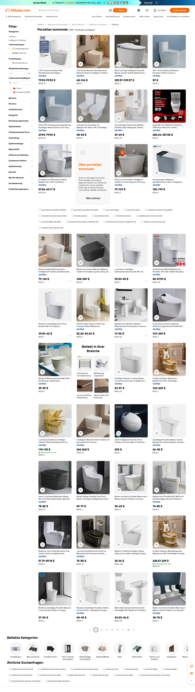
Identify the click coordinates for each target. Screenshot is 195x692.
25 (128, 630)
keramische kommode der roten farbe (154, 675)
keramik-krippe (150, 669)
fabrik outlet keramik (75, 675)
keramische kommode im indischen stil (82, 222)
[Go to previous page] (90, 629)
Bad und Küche (78, 24)
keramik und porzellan (123, 675)
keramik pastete (79, 216)
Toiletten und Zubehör (98, 24)
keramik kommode (100, 216)
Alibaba (40, 24)
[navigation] (20, 327)
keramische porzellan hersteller (52, 210)
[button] (110, 10)
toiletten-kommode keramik (153, 222)
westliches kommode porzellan (149, 216)
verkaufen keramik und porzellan (159, 210)
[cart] (147, 11)
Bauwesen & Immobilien (58, 24)
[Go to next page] (133, 629)
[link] (191, 666)
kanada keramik (110, 669)
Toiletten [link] (115, 24)
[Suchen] (120, 10)
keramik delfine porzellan (50, 222)
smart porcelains (111, 210)
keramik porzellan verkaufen (58, 681)
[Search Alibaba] (72, 10)
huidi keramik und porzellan (20, 675)
